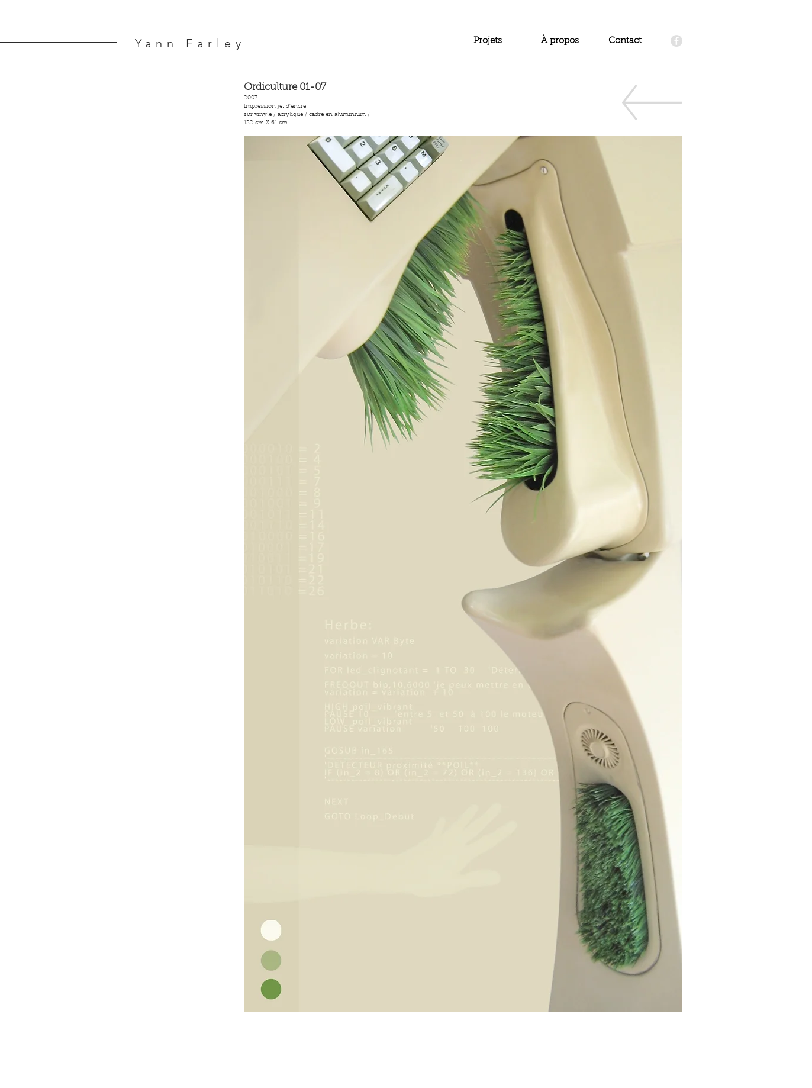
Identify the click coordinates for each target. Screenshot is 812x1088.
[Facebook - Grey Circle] (676, 41)
